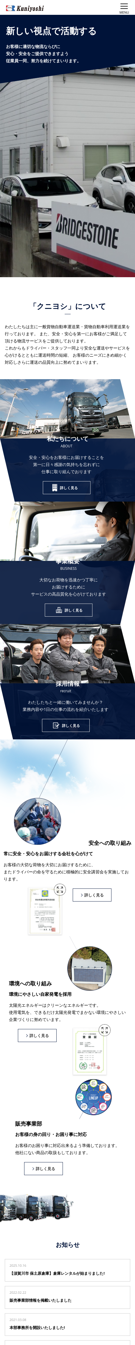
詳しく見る (69, 487)
